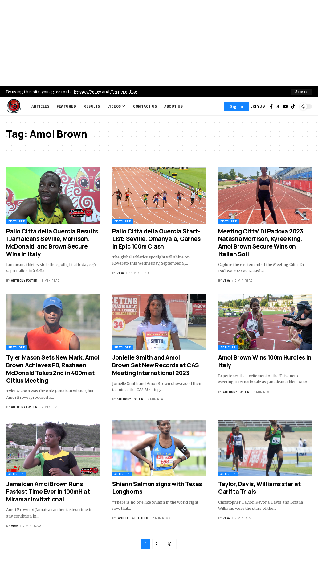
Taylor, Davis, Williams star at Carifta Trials (259, 488)
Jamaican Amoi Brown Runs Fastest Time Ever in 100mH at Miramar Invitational (48, 491)
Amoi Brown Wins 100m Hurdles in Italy (265, 361)
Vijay (120, 273)
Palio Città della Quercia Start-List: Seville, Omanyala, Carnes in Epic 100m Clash (156, 238)
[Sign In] (236, 106)
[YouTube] (286, 106)
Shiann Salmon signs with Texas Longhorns (157, 488)
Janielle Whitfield (132, 518)
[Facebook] (271, 106)
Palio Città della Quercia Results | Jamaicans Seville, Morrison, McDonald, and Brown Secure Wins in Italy (52, 242)
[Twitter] (278, 106)
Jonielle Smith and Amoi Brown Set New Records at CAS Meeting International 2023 (155, 365)
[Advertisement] (159, 43)
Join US (258, 106)
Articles (228, 347)
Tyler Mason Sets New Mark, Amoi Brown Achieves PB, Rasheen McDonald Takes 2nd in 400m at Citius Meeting (53, 369)
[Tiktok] (293, 106)
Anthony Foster (24, 280)
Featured (16, 221)
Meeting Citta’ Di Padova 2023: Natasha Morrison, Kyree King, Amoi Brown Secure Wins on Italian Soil (261, 242)
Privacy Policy (88, 91)
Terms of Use (125, 91)
